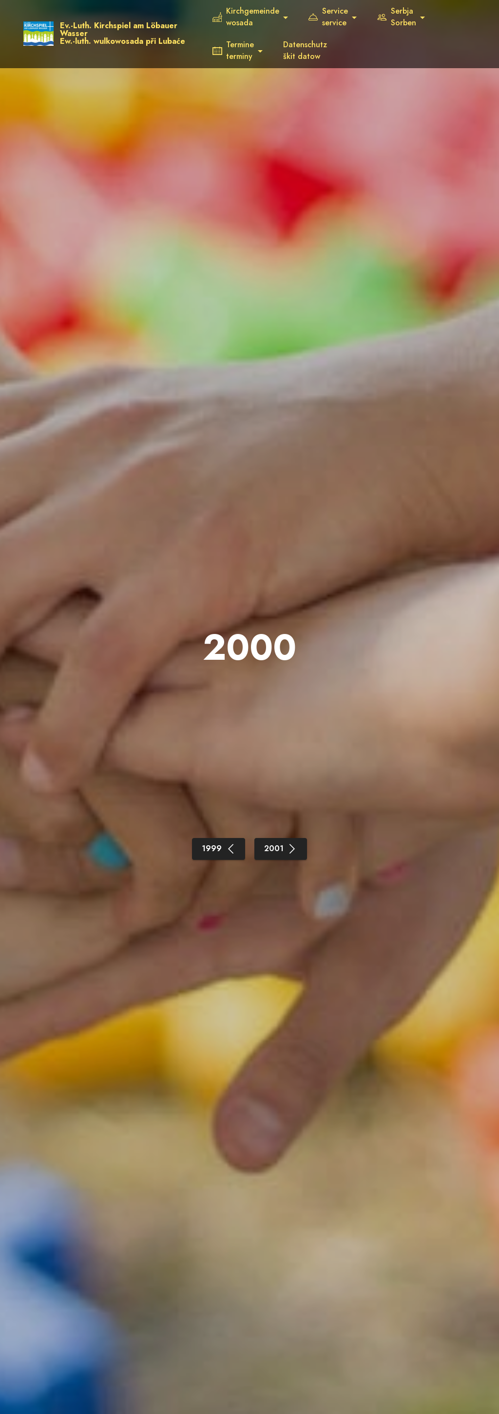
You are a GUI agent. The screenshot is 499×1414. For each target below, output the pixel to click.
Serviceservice (333, 16)
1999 (218, 848)
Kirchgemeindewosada (250, 16)
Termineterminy (238, 50)
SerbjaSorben (401, 16)
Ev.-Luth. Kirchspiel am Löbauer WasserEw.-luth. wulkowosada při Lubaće (134, 33)
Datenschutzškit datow (310, 50)
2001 (280, 848)
